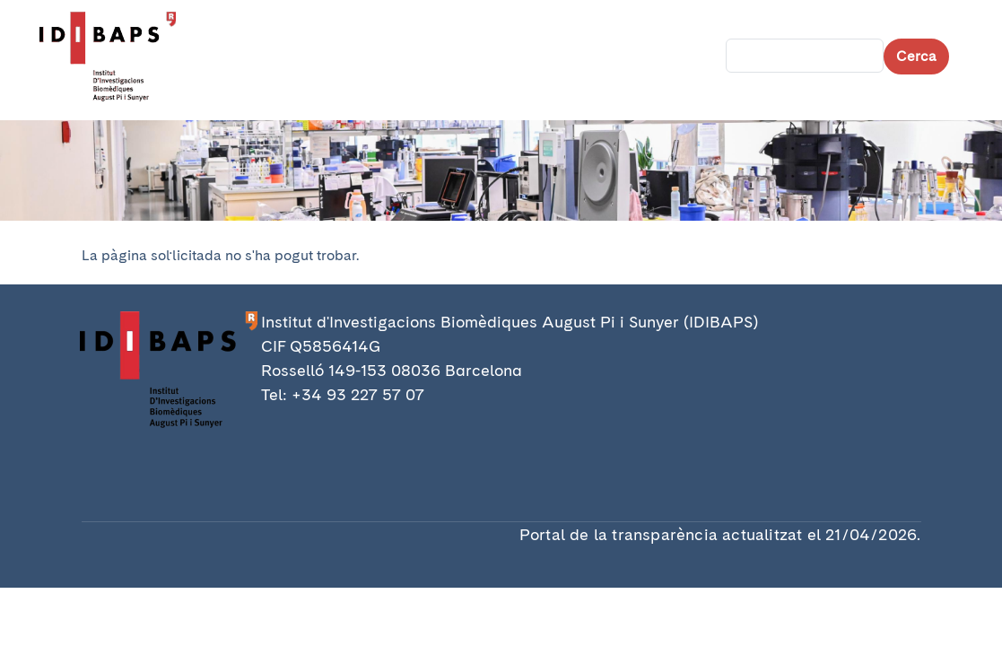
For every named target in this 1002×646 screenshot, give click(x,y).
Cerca (916, 56)
